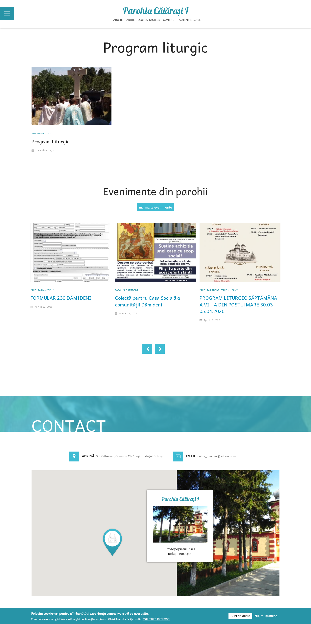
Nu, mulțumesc (266, 616)
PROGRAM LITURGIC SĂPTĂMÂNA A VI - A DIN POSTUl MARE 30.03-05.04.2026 (238, 304)
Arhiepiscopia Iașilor (143, 19)
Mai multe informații (156, 619)
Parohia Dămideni (42, 290)
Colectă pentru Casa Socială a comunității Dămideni (147, 301)
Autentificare (190, 19)
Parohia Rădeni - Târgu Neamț (219, 290)
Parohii (118, 19)
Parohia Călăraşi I (155, 10)
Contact (169, 19)
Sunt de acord (240, 616)
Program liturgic (43, 133)
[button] (112, 542)
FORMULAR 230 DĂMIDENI (61, 297)
